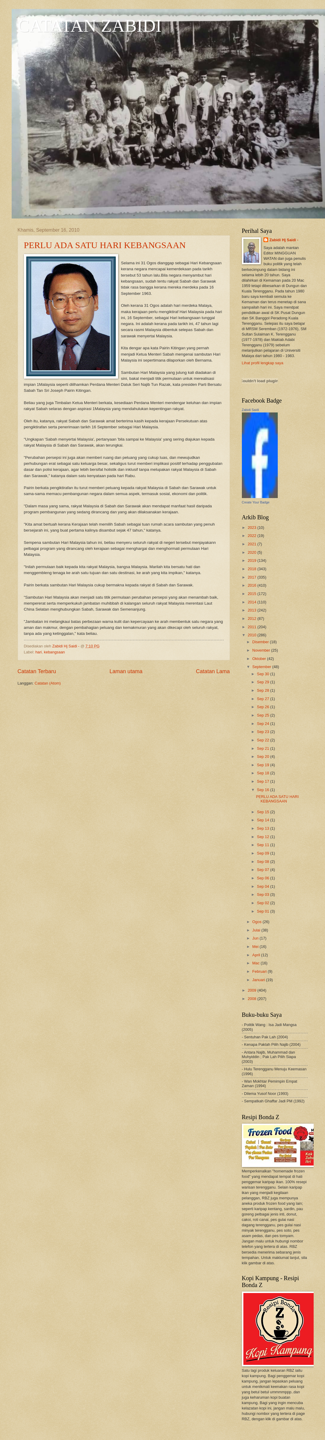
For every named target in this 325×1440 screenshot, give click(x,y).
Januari (259, 980)
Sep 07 (263, 869)
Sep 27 (263, 699)
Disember (261, 642)
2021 (252, 544)
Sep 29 (263, 682)
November (261, 650)
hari (38, 652)
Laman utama (125, 671)
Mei (256, 946)
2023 (252, 527)
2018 (252, 569)
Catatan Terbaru (37, 671)
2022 (252, 535)
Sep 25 (263, 715)
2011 (252, 627)
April (256, 955)
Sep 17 (263, 781)
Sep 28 (263, 690)
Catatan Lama (213, 671)
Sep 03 (263, 894)
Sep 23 (263, 731)
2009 (252, 990)
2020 (252, 552)
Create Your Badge (256, 502)
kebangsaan (54, 652)
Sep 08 (263, 861)
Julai (256, 930)
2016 (252, 585)
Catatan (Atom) (48, 683)
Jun (256, 938)
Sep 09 (263, 853)
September (262, 666)
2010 (252, 635)
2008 (252, 998)
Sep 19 (263, 765)
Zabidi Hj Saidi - (283, 240)
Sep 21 (263, 748)
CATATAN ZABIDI (90, 26)
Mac (256, 963)
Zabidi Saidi (250, 410)
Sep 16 (263, 789)
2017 (252, 577)
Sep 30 (263, 674)
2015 (252, 593)
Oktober (259, 658)
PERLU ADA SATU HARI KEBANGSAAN (105, 245)
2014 (252, 602)
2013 (252, 610)
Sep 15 (263, 812)
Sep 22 (263, 740)
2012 (252, 618)
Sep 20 (263, 756)
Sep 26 (263, 707)
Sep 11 (263, 845)
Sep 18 (263, 773)
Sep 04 (263, 886)
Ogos (257, 921)
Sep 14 (263, 820)
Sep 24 (263, 723)
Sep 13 (263, 828)
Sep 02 (263, 903)
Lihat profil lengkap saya (262, 363)
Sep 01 (263, 911)
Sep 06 (263, 878)
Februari (260, 971)
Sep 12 (263, 836)
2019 (252, 560)
